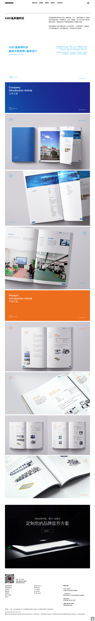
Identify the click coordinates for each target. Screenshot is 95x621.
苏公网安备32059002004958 (13, 614)
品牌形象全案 (8, 585)
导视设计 (7, 593)
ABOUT (53, 3)
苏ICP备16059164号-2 (27, 614)
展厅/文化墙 (8, 595)
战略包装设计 (8, 587)
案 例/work (37, 587)
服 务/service (37, 585)
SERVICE (34, 3)
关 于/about (37, 589)
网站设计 (7, 591)
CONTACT (60, 3)
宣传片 (6, 596)
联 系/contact (37, 593)
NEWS (47, 3)
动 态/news (37, 591)
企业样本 (7, 589)
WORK (41, 3)
